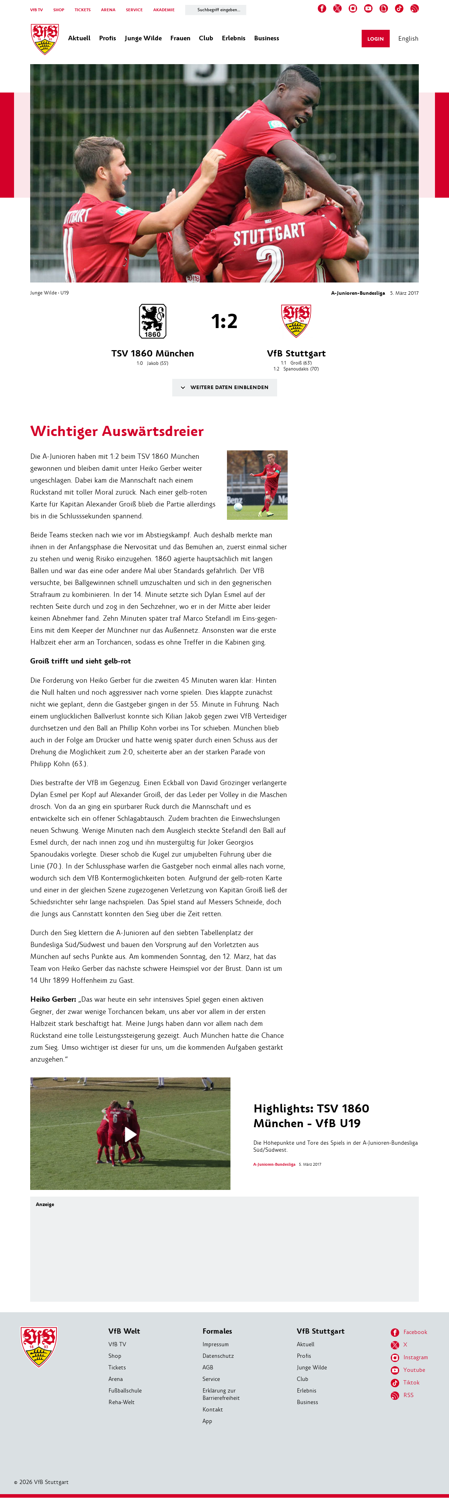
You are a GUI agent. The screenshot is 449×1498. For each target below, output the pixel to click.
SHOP (58, 10)
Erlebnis (306, 1391)
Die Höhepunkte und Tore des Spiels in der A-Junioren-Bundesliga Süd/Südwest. (336, 1128)
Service (211, 1379)
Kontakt (212, 1410)
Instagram (409, 1358)
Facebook (409, 1333)
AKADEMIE (164, 10)
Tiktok (405, 1383)
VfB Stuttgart (321, 1332)
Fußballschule (125, 1391)
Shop (114, 1356)
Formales (217, 1332)
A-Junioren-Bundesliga (358, 293)
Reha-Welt (121, 1402)
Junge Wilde (43, 293)
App (207, 1421)
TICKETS (83, 10)
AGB (207, 1367)
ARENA (108, 10)
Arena (115, 1379)
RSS (402, 1396)
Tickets (117, 1367)
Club (302, 1379)
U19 (64, 293)
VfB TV (36, 10)
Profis (304, 1356)
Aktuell (305, 1344)
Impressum (215, 1344)
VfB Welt (124, 1332)
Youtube (408, 1371)
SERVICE (134, 10)
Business (307, 1402)
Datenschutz (218, 1356)
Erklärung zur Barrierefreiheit (221, 1394)
